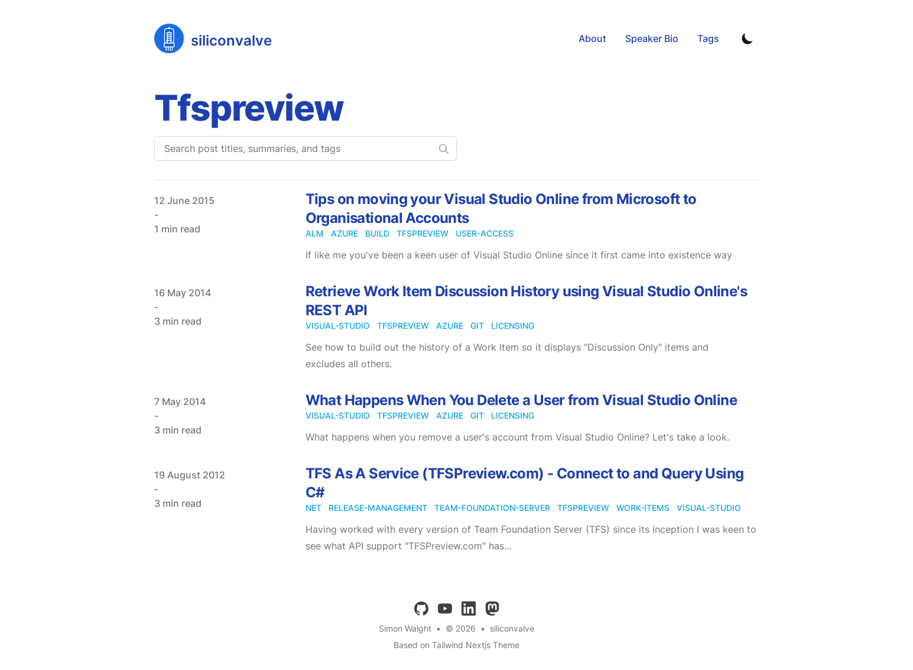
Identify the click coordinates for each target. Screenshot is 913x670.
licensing (512, 326)
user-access (485, 233)
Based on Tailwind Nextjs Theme (456, 645)
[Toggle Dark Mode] (747, 38)
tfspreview (423, 233)
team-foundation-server (492, 508)
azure (344, 233)
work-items (643, 508)
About (592, 38)
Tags (708, 38)
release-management (378, 508)
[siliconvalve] (213, 38)
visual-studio (338, 326)
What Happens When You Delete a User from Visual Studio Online (521, 400)
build (377, 233)
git (477, 326)
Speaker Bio (651, 38)
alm (315, 233)
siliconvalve (512, 628)
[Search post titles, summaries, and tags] (305, 148)
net (313, 508)
